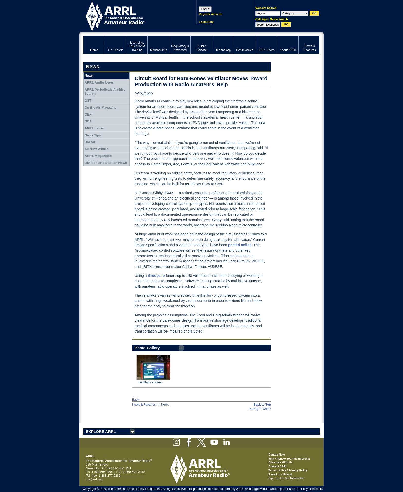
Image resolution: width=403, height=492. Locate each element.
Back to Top (262, 404)
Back (135, 399)
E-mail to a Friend (280, 474)
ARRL (133, 16)
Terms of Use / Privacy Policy (288, 470)
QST (88, 100)
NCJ (88, 121)
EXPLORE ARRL (101, 431)
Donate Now (276, 454)
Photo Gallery (147, 348)
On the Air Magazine (100, 107)
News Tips (93, 135)
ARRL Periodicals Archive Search (105, 92)
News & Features (144, 404)
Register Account (210, 14)
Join (271, 458)
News (89, 76)
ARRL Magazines (98, 156)
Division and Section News (106, 163)
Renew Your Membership (293, 458)
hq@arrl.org (94, 479)
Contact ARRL (277, 466)
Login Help (206, 21)
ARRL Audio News (99, 82)
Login (205, 9)
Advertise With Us (280, 462)
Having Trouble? (260, 409)
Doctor (90, 142)
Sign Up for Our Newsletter (286, 478)
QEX (88, 114)
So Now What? (96, 149)
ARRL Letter (94, 128)
